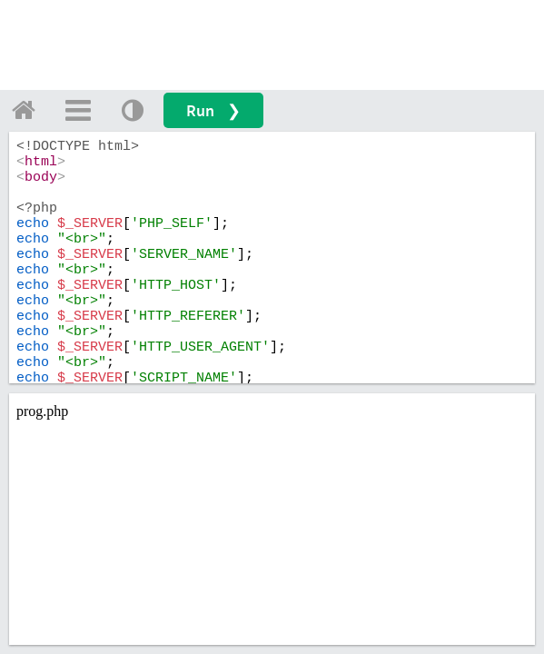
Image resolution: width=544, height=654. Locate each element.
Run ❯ (213, 110)
